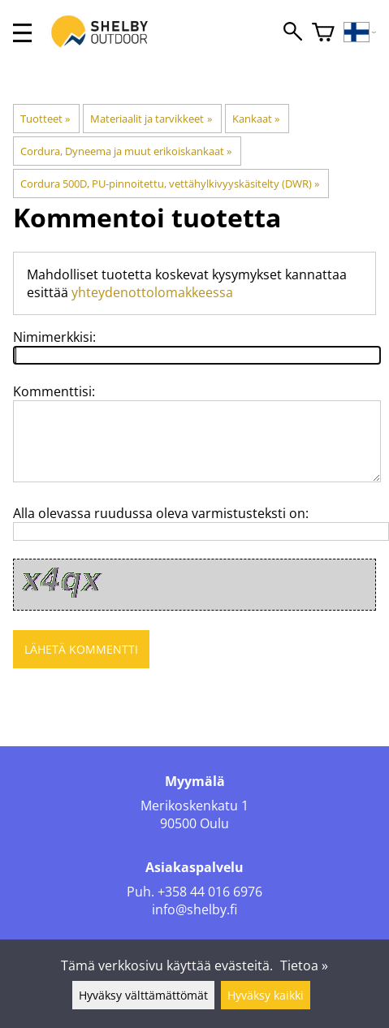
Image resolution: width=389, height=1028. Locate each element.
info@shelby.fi (194, 909)
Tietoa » (304, 965)
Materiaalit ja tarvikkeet (150, 118)
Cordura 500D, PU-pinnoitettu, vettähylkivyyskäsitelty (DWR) (169, 183)
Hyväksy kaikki (265, 995)
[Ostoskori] (323, 32)
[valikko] (22, 33)
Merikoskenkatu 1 (194, 805)
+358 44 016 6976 (210, 892)
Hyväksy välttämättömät (143, 995)
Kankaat (255, 118)
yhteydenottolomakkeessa (152, 292)
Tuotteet (45, 118)
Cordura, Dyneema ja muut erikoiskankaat (125, 151)
